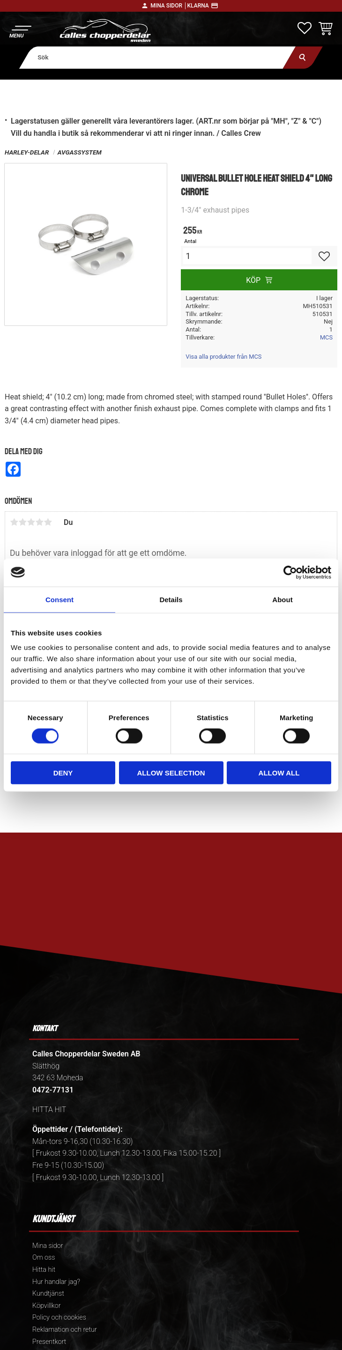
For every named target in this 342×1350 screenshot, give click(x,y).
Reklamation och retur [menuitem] (64, 1330)
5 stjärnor (48, 522)
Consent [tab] (59, 599)
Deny (63, 773)
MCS (326, 337)
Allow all (279, 773)
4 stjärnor (39, 522)
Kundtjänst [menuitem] (48, 1294)
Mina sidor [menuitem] (47, 1246)
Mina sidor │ (168, 5)
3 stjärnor (31, 522)
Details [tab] (170, 599)
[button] (20, 30)
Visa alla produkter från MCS (223, 356)
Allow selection (171, 773)
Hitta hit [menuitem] (43, 1270)
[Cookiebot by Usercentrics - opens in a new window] (290, 572)
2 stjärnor (22, 522)
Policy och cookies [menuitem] (59, 1317)
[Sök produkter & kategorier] (158, 57)
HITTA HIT (49, 1109)
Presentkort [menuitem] (49, 1342)
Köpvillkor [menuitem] (46, 1306)
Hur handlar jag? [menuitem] (56, 1282)
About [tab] (282, 599)
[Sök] (303, 57)
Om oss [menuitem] (43, 1257)
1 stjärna (14, 522)
